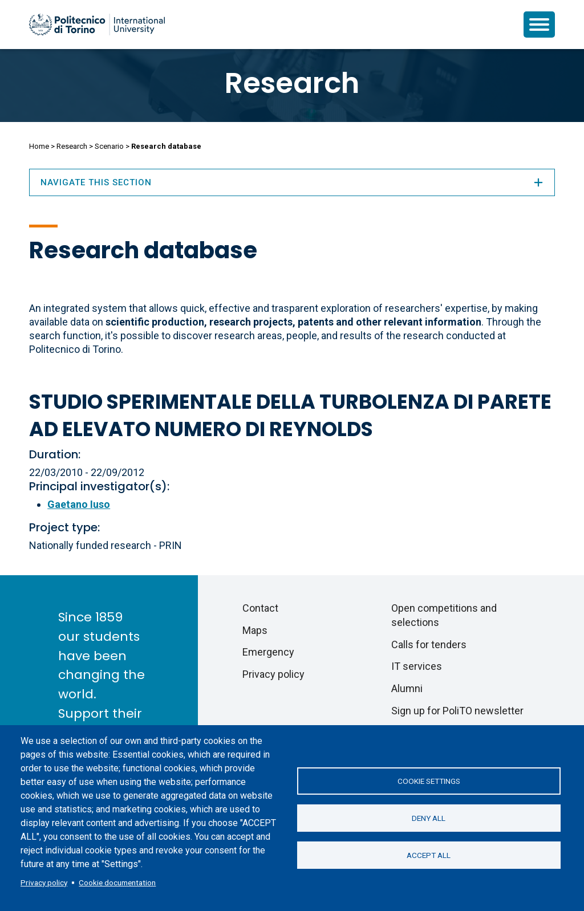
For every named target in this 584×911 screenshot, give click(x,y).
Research (292, 83)
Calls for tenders (429, 644)
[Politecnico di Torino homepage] (97, 24)
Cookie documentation (117, 882)
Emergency (268, 652)
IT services (416, 666)
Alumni (407, 688)
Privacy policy (44, 882)
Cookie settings (429, 781)
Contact (260, 608)
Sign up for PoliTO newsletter (457, 711)
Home (39, 146)
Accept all (429, 855)
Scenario (109, 146)
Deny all (428, 818)
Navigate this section (292, 182)
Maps (254, 630)
